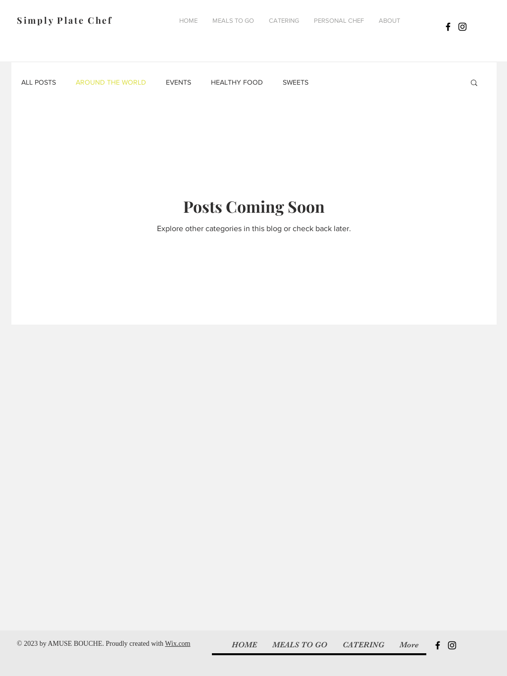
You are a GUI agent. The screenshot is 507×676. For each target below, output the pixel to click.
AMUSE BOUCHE (75, 643)
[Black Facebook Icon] (448, 26)
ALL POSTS (38, 82)
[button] (474, 83)
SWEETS (295, 82)
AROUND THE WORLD (111, 82)
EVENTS (178, 82)
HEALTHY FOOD (237, 82)
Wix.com (177, 643)
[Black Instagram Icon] (462, 26)
